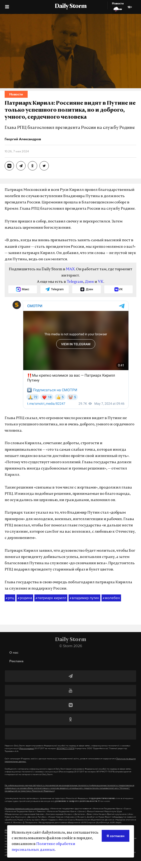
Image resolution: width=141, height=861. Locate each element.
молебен (111, 598)
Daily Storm (70, 6)
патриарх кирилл (51, 598)
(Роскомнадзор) (26, 748)
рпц (10, 598)
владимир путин (84, 598)
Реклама (16, 661)
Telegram (75, 282)
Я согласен (116, 836)
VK (100, 282)
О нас (13, 652)
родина (25, 598)
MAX (70, 269)
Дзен (89, 282)
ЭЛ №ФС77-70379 (65, 748)
